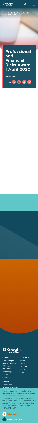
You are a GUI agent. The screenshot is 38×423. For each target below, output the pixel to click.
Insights (5, 374)
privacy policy (9, 408)
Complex (22, 363)
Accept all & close (14, 419)
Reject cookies (13, 414)
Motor (21, 372)
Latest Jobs (7, 385)
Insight (10, 13)
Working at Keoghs (10, 387)
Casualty (22, 361)
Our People (7, 369)
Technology (7, 372)
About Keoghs (8, 361)
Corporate (23, 366)
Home (4, 13)
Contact (5, 377)
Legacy (22, 369)
